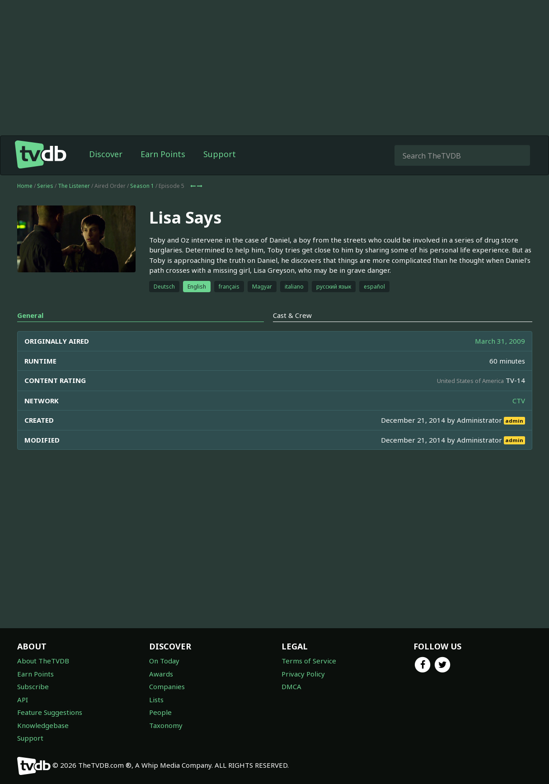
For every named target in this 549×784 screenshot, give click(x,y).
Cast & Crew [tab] (292, 315)
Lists (156, 699)
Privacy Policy (303, 673)
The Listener (74, 186)
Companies (167, 686)
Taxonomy (166, 725)
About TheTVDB (43, 660)
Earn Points (163, 154)
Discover (105, 154)
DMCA (291, 686)
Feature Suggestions (49, 712)
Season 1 (142, 186)
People (160, 712)
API (22, 699)
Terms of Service (309, 660)
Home (25, 186)
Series (45, 186)
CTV (518, 400)
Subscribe (33, 686)
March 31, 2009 (500, 340)
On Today (164, 660)
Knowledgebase (43, 725)
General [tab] (30, 315)
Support (219, 154)
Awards (161, 673)
